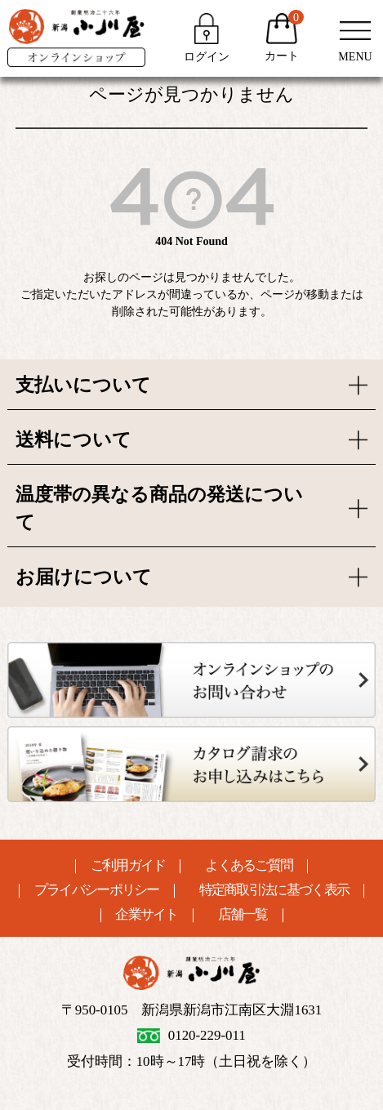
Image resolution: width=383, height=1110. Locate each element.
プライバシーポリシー (96, 891)
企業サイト (146, 915)
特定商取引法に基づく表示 (274, 891)
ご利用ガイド (128, 866)
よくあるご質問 (248, 866)
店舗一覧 (243, 915)
